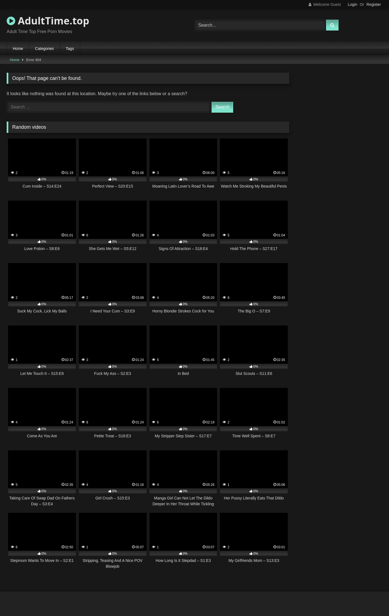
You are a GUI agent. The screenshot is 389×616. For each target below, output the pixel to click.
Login (352, 4)
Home (18, 48)
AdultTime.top (48, 20)
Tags (70, 48)
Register (374, 4)
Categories (44, 48)
